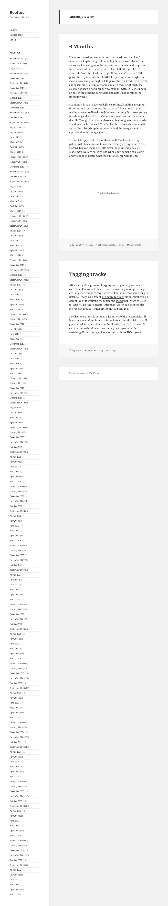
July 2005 (14, 697)
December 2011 (17, 343)
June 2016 (14, 137)
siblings (120, 244)
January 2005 (16, 727)
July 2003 (14, 815)
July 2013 (14, 289)
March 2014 (15, 255)
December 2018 (17, 78)
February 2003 (17, 840)
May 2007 (14, 589)
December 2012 (17, 324)
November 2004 (17, 737)
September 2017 (17, 102)
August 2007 (15, 574)
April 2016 (15, 147)
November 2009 (17, 442)
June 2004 (14, 761)
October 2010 (16, 397)
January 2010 (16, 432)
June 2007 (14, 584)
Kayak (13, 39)
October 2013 (16, 275)
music (108, 350)
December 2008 (17, 496)
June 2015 (14, 196)
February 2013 (17, 314)
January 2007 (16, 609)
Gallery (13, 30)
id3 (98, 350)
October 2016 (16, 117)
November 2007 (17, 560)
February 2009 (17, 486)
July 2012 (14, 329)
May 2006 (14, 648)
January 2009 (16, 491)
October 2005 (16, 683)
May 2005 (14, 707)
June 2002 (14, 879)
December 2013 (17, 265)
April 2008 (15, 535)
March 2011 (15, 373)
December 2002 (17, 850)
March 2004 (15, 776)
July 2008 (14, 520)
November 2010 (17, 393)
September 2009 (17, 452)
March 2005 (15, 717)
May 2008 (14, 530)
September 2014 (17, 225)
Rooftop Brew (16, 34)
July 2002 (14, 874)
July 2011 (14, 353)
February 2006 (17, 663)
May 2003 (14, 825)
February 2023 (17, 63)
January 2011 (16, 383)
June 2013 (14, 294)
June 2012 (14, 334)
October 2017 (16, 97)
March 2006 (15, 658)
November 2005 (17, 678)
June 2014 (14, 240)
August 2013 (15, 284)
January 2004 (16, 786)
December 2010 (17, 388)
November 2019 (17, 73)
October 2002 (16, 860)
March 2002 (15, 894)
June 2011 (14, 358)
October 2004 (16, 742)
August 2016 (15, 127)
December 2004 (17, 732)
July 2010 (14, 412)
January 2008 (16, 550)
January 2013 (16, 319)
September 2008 (17, 511)
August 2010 (15, 407)
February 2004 (17, 781)
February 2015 (17, 216)
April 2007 (15, 594)
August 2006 (15, 633)
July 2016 (14, 132)
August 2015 (15, 186)
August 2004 (15, 751)
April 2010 (15, 422)
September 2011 (17, 348)
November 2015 (17, 171)
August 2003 (15, 811)
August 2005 (15, 693)
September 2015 (17, 181)
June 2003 (14, 820)
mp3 (102, 350)
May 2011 (14, 363)
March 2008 (15, 540)
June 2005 (14, 702)
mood (119, 300)
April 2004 (15, 771)
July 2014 (14, 235)
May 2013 (14, 299)
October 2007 (16, 565)
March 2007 (15, 599)
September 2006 (17, 629)
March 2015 (15, 211)
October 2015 (16, 176)
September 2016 (17, 122)
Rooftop (17, 12)
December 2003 (17, 791)
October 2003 (16, 801)
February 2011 (17, 378)
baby (91, 244)
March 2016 (15, 152)
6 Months (81, 46)
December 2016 (17, 107)
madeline (112, 244)
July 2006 (14, 638)
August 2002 (15, 869)
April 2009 (15, 476)
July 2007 (14, 579)
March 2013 (15, 309)
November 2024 (17, 58)
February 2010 (17, 427)
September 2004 (17, 747)
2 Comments (135, 244)
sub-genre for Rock (113, 296)
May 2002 (14, 884)
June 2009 (14, 466)
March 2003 (15, 835)
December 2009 (17, 437)
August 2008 (15, 516)
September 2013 (17, 279)
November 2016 (17, 112)
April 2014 (15, 250)
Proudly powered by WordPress (84, 373)
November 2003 (17, 796)
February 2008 (17, 545)
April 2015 (15, 206)
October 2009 (16, 447)
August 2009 (15, 456)
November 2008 (17, 501)
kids (105, 244)
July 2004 (14, 756)
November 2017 (17, 93)
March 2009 (15, 481)
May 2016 (14, 142)
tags (114, 350)
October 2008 (16, 506)
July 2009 (14, 461)
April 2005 (15, 712)
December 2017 (17, 88)
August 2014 (15, 230)
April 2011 (15, 368)
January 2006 (16, 668)
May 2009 (14, 471)
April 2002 (15, 889)
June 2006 (14, 643)
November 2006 (17, 619)
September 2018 (17, 83)
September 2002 (17, 865)
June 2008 (14, 525)
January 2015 (16, 221)
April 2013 (15, 304)
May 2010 (14, 417)
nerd (89, 350)
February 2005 (17, 722)
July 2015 (14, 191)
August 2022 (15, 68)
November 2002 (17, 855)
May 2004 (14, 766)
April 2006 (15, 653)
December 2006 (17, 614)
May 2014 (14, 245)
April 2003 (15, 830)
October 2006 (16, 624)
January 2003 (16, 845)
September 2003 (17, 806)
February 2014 (17, 260)
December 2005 (17, 673)
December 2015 (17, 166)
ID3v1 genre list (136, 332)
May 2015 (14, 201)
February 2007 (17, 604)
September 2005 (17, 688)
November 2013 (17, 270)
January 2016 (16, 161)
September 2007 (17, 570)
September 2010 (17, 402)
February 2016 (17, 157)
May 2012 (14, 338)
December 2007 (17, 555)
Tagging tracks (87, 274)
